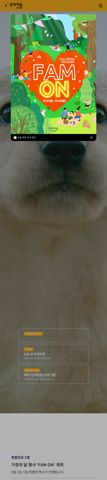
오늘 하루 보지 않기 (27, 137)
